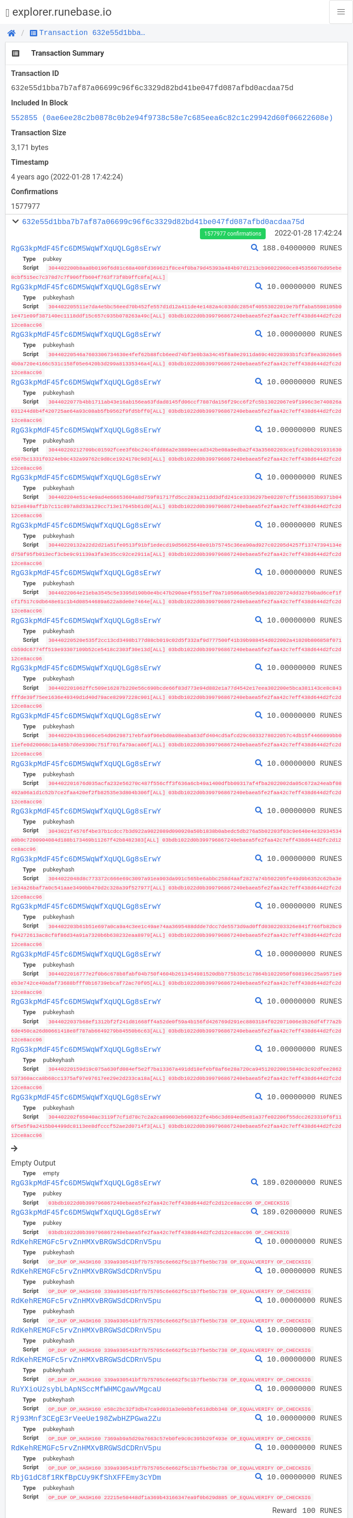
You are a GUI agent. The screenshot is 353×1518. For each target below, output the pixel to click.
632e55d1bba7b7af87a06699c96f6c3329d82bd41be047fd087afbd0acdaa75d (163, 222)
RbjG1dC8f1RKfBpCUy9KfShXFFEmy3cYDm (86, 1459)
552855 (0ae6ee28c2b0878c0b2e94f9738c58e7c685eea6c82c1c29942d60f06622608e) (172, 118)
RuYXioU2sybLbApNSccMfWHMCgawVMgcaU (86, 1372)
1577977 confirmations (232, 234)
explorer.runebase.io (59, 12)
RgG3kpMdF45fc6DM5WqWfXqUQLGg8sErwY (86, 248)
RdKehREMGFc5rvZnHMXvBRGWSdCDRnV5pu (86, 1226)
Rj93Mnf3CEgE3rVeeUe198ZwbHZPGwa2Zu (86, 1401)
